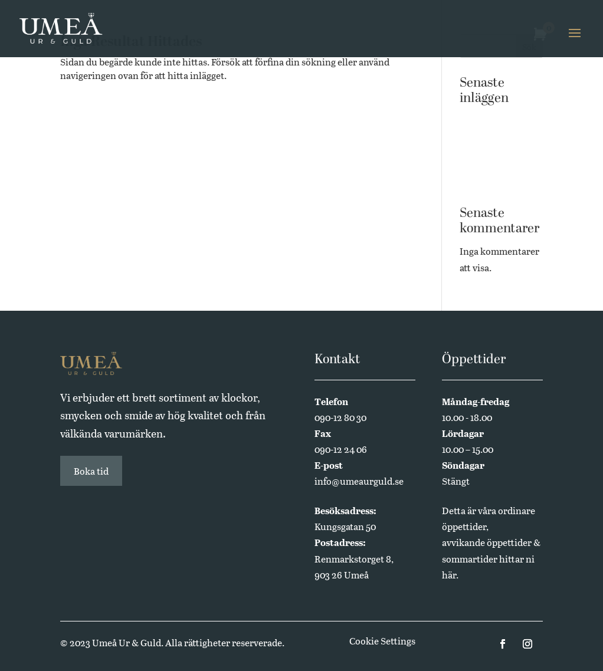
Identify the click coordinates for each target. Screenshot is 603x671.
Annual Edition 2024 (492, 174)
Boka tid (91, 471)
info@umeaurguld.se (359, 481)
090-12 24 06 (340, 449)
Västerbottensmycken (501, 125)
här (449, 574)
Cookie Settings (382, 640)
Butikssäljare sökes (500, 150)
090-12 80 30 (340, 417)
